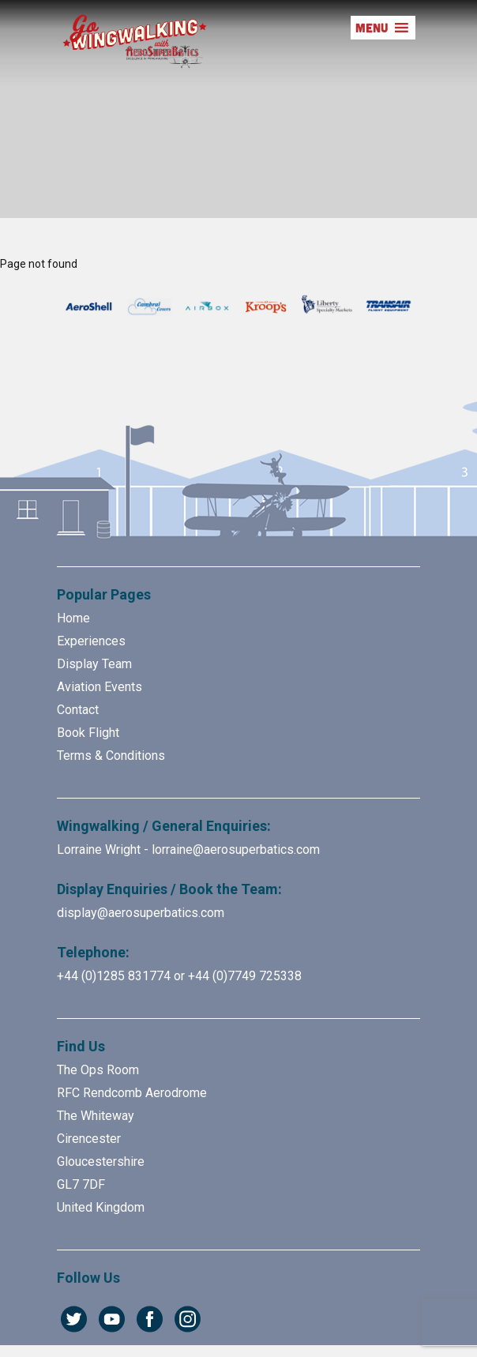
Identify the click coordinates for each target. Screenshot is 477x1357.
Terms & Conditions (111, 755)
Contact (78, 709)
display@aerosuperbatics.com (140, 912)
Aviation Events (99, 686)
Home (73, 618)
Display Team (94, 663)
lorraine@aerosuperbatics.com (236, 849)
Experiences (91, 640)
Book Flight (88, 732)
